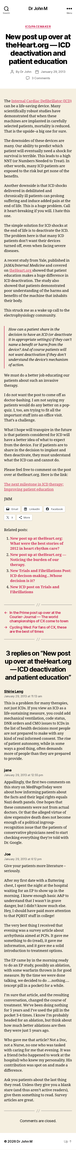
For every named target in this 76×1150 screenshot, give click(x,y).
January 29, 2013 (53, 72)
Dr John (25, 72)
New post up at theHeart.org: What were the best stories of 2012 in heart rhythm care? (36, 543)
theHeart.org (20, 270)
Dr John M (38, 8)
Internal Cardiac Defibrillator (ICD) (41, 101)
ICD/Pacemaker (38, 26)
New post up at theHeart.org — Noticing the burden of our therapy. (38, 560)
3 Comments (41, 78)
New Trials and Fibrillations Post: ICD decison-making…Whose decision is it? (40, 576)
